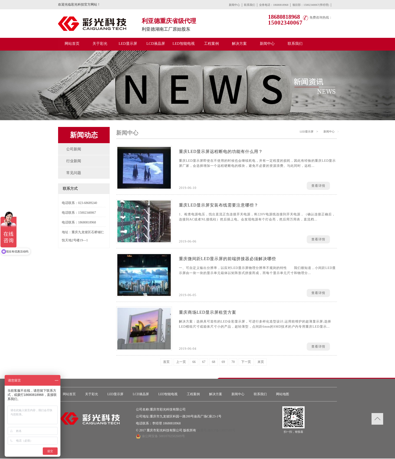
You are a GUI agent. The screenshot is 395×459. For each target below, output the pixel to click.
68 (213, 362)
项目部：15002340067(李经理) (310, 4)
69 (223, 362)
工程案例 (193, 394)
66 (194, 362)
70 (233, 362)
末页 (260, 362)
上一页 (181, 362)
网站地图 (282, 394)
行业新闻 (73, 161)
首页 (166, 362)
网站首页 (69, 394)
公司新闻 (73, 149)
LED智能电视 (168, 394)
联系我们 (249, 4)
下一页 (246, 362)
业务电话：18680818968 (273, 4)
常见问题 (73, 173)
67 (203, 362)
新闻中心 (234, 4)
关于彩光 (91, 394)
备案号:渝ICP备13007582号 (216, 430)
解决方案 (215, 394)
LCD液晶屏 (141, 394)
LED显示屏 (306, 131)
